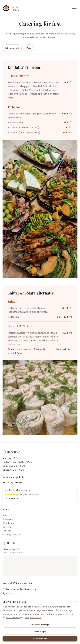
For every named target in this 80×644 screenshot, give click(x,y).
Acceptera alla (40, 638)
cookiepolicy (13, 617)
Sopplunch (8, 523)
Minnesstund (12, 48)
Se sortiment (64, 349)
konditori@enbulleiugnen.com (21, 589)
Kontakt (7, 530)
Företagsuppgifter (12, 534)
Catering (7, 526)
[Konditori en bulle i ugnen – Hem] (16, 8)
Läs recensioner (12, 498)
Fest (29, 48)
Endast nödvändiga (40, 624)
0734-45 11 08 (14, 593)
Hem (5, 515)
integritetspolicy (33, 617)
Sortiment (8, 519)
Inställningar (40, 631)
